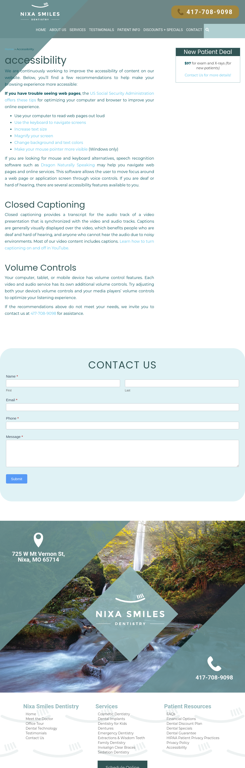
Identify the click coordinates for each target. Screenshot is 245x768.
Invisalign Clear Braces (117, 723)
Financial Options (179, 693)
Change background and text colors (46, 129)
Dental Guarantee (180, 708)
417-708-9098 (208, 12)
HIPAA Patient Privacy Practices (190, 713)
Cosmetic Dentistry (115, 688)
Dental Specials (178, 703)
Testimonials (101, 29)
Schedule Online (122, 744)
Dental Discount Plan (182, 698)
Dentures (107, 703)
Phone (12, 393)
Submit (16, 454)
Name (12, 351)
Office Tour (39, 698)
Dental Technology (45, 703)
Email (11, 375)
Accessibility (175, 723)
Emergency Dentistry (116, 708)
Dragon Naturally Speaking (29, 152)
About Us (58, 29)
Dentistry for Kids (114, 698)
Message (14, 411)
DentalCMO (157, 759)
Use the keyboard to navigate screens (47, 109)
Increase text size (29, 116)
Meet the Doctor (43, 693)
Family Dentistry (113, 718)
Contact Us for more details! (208, 75)
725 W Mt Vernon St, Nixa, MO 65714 (38, 531)
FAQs (170, 688)
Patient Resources (185, 681)
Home (40, 29)
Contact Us (39, 713)
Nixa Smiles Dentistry (55, 681)
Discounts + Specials (163, 29)
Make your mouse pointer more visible (48, 136)
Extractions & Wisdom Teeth (122, 713)
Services (78, 29)
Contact (195, 29)
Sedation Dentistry (114, 728)
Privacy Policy (176, 718)
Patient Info (129, 29)
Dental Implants (112, 693)
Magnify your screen (32, 123)
